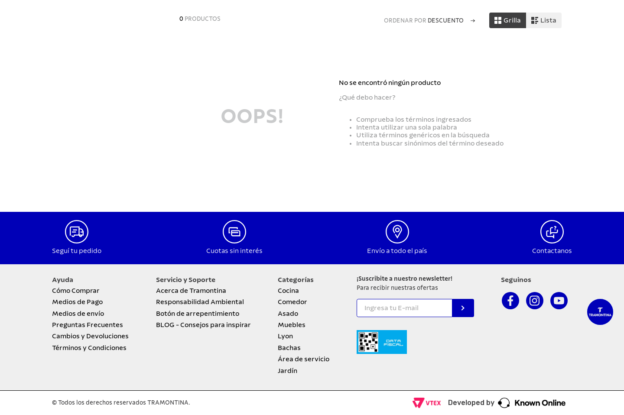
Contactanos (552, 250)
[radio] (507, 20)
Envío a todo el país (397, 250)
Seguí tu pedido (76, 250)
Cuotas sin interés (234, 250)
